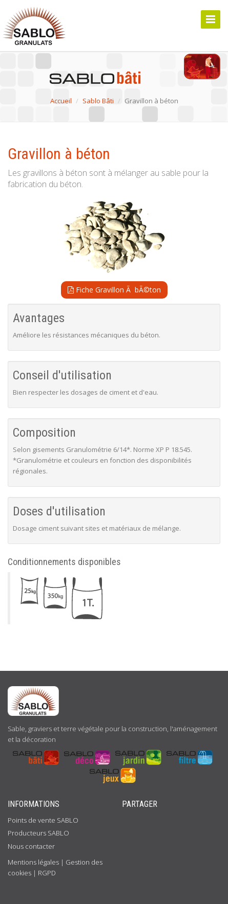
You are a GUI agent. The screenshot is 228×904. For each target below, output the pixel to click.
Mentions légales (33, 862)
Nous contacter (31, 846)
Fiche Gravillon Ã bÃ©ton (114, 290)
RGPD (47, 872)
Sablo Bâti (98, 100)
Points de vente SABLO (43, 820)
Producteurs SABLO (38, 833)
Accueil (61, 100)
